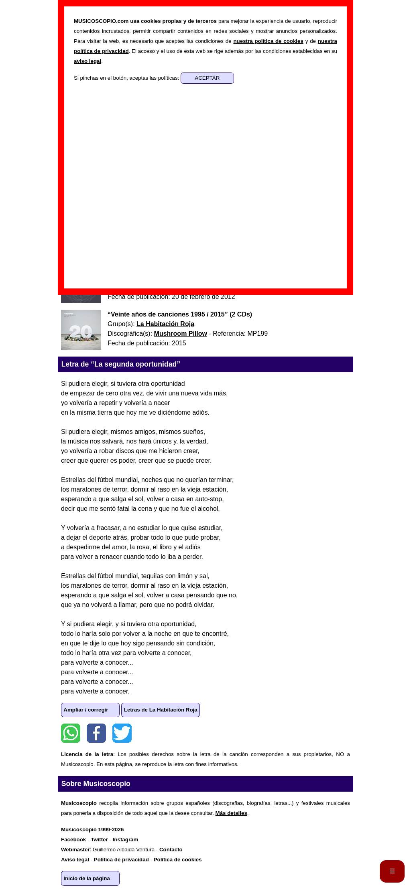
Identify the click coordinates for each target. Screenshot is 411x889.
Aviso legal (75, 860)
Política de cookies (178, 860)
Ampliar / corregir (85, 710)
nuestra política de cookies (268, 41)
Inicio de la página (86, 878)
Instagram (125, 840)
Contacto (171, 850)
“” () (180, 314)
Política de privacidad (121, 860)
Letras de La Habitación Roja (160, 710)
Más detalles (231, 813)
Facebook (96, 733)
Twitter (122, 733)
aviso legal (87, 61)
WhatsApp (70, 733)
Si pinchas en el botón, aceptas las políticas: (127, 78)
